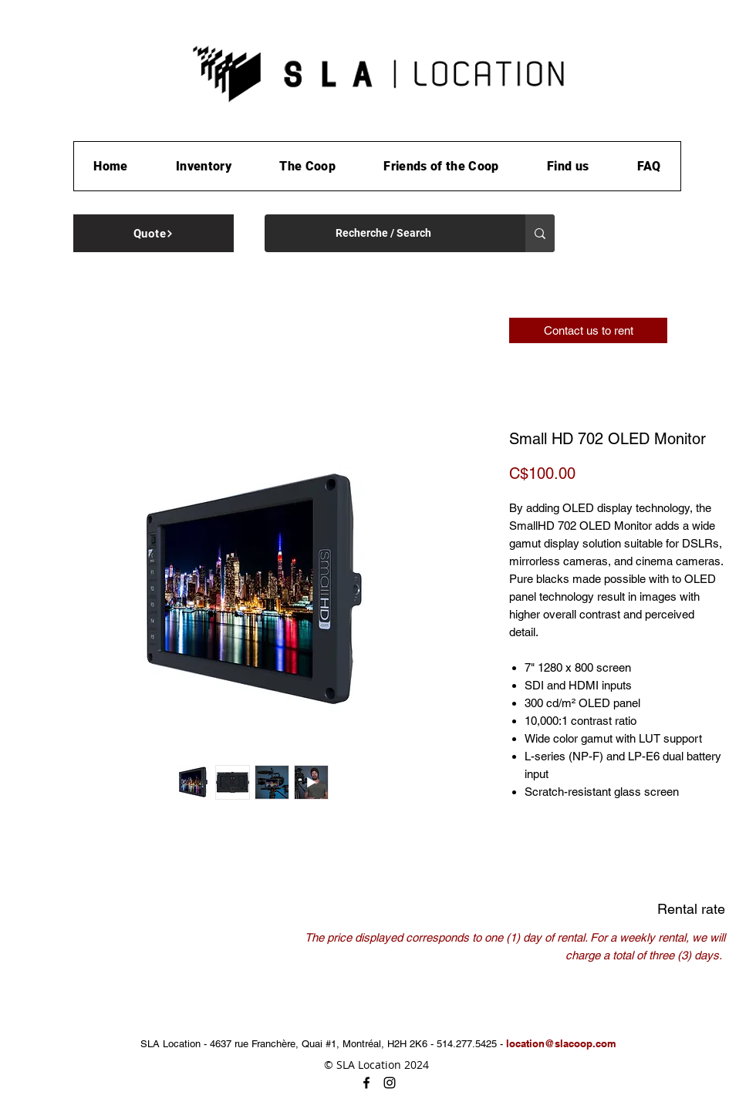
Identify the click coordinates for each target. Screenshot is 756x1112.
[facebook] (366, 1082)
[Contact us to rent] (588, 330)
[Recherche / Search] (383, 233)
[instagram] (389, 1082)
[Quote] (153, 233)
